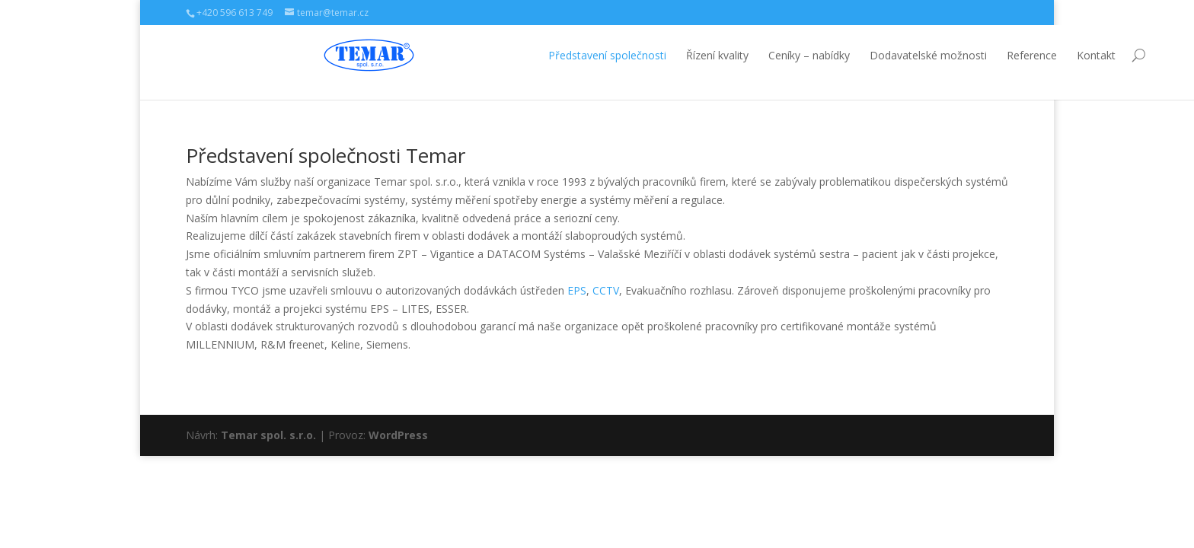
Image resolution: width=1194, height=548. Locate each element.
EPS (576, 290)
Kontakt (958, 55)
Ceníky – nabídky (671, 55)
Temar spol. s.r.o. (268, 435)
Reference (894, 55)
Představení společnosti (469, 55)
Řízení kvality (579, 55)
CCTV (605, 290)
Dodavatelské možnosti (790, 55)
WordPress (398, 435)
